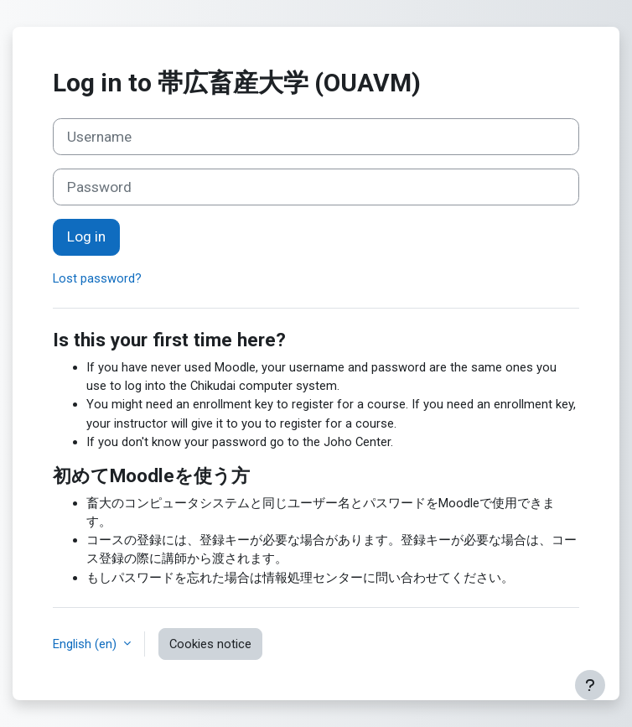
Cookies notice (210, 644)
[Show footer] (590, 685)
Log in (86, 236)
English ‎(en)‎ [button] (86, 644)
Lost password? (97, 278)
